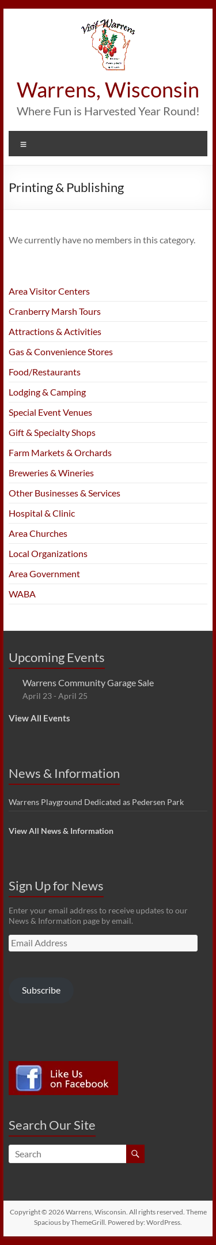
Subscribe (41, 989)
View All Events (39, 718)
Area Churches (38, 533)
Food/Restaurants (45, 371)
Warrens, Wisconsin (108, 89)
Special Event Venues (50, 412)
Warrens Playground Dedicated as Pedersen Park (96, 802)
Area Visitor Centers (49, 290)
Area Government (44, 573)
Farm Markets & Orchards (60, 452)
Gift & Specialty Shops (52, 432)
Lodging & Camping (47, 391)
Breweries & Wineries (51, 472)
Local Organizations (48, 553)
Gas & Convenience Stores (61, 351)
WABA (22, 593)
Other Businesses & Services (64, 492)
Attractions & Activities (55, 331)
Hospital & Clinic (42, 512)
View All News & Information (61, 831)
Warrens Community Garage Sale (88, 682)
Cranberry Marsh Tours (55, 311)
